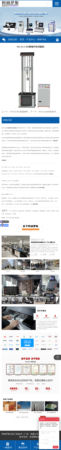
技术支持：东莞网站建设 (30, 437)
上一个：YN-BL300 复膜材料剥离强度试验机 (16, 112)
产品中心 (30, 39)
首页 (22, 39)
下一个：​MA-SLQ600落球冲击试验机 (44, 112)
